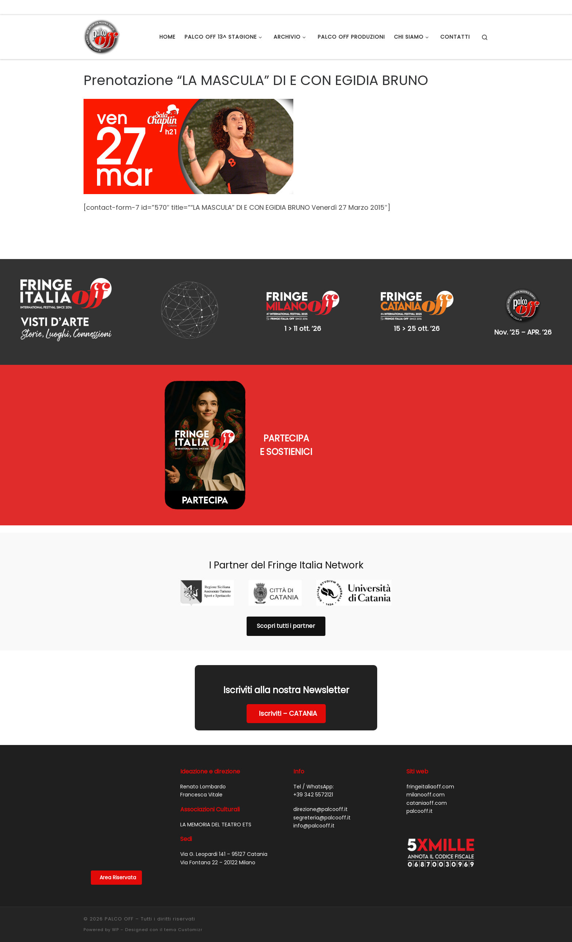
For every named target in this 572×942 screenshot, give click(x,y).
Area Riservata (118, 877)
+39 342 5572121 (313, 794)
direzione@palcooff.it (320, 809)
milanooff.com (425, 794)
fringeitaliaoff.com (430, 786)
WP (115, 930)
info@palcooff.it (314, 825)
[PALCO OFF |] (102, 36)
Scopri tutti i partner (286, 626)
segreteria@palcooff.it (322, 817)
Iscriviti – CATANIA (288, 713)
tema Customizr (183, 930)
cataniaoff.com (426, 803)
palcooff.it (419, 811)
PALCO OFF (119, 918)
